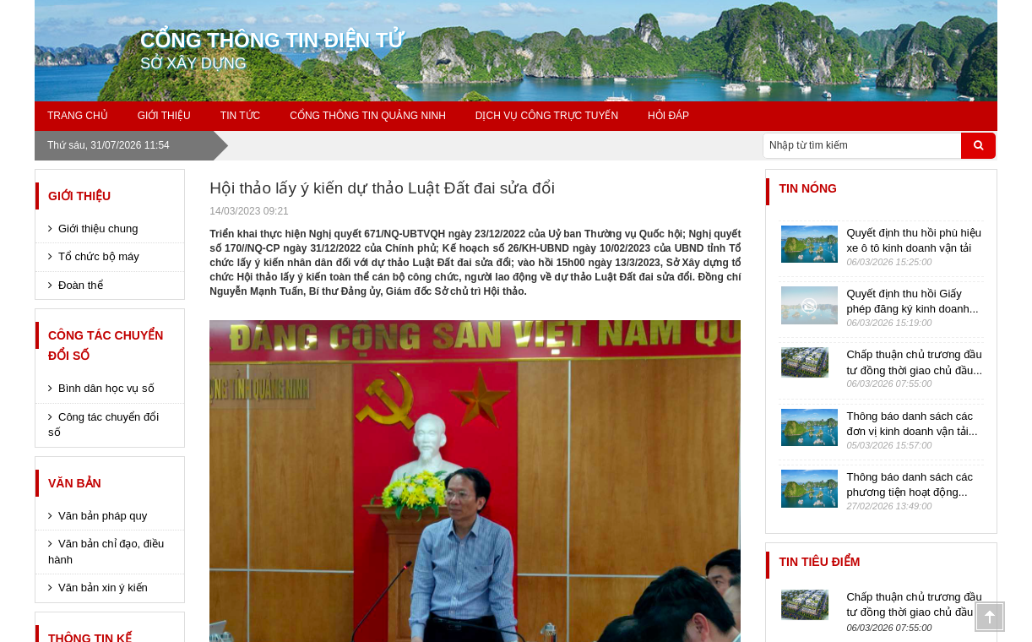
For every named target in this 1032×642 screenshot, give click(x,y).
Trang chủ (77, 116)
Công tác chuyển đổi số (105, 345)
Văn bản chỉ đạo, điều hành (106, 551)
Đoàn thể (80, 285)
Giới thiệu (79, 196)
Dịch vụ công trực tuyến (546, 116)
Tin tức (240, 116)
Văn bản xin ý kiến (103, 587)
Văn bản (74, 483)
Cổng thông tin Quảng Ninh (368, 116)
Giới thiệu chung (98, 228)
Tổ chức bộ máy (98, 256)
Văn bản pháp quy (102, 515)
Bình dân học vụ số (106, 388)
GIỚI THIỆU (164, 116)
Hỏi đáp (668, 116)
